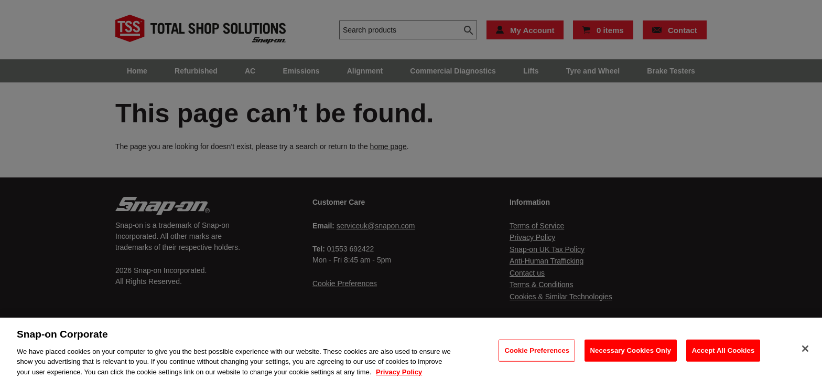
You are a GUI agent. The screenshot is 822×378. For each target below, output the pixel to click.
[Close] (805, 353)
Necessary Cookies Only (631, 355)
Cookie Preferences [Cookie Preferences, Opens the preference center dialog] (536, 355)
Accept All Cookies (723, 355)
